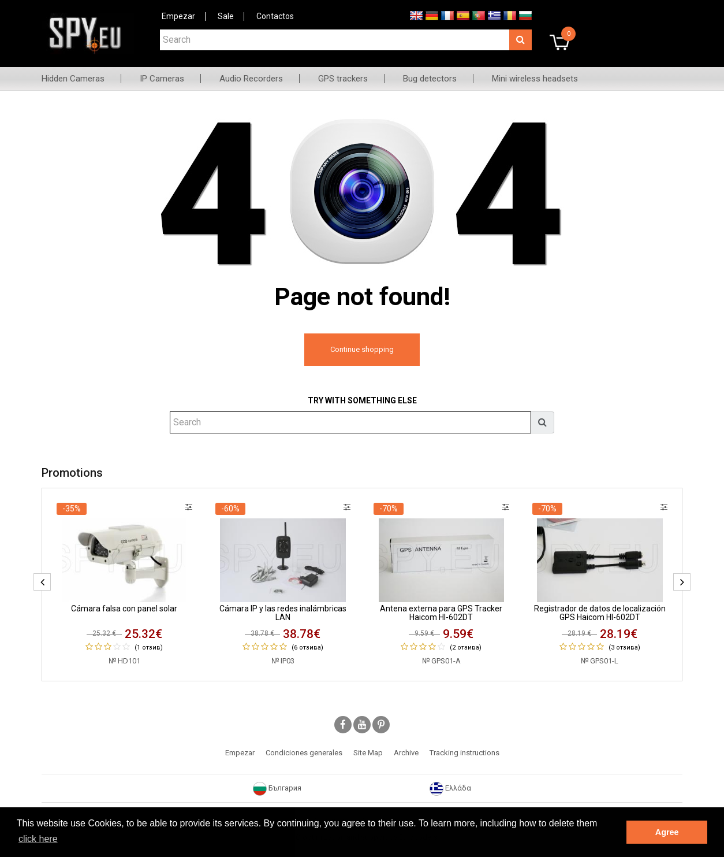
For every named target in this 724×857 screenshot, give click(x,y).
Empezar (178, 16)
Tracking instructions (464, 752)
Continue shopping (362, 349)
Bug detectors (430, 78)
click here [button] (38, 839)
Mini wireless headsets (535, 78)
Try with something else (362, 400)
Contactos (275, 16)
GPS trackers (343, 78)
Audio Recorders (251, 78)
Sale (226, 16)
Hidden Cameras (73, 78)
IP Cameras (162, 78)
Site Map (368, 752)
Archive (406, 752)
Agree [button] (667, 832)
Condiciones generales (304, 752)
